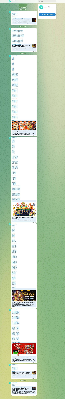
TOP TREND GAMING (15, 311)
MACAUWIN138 (14, 13)
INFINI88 (13, 225)
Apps (48, 17)
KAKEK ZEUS (14, 241)
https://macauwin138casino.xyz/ (18, 36)
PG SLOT (13, 139)
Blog (45, 17)
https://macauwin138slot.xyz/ (17, 40)
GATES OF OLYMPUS (15, 326)
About (43, 17)
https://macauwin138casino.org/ (18, 34)
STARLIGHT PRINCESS (16, 185)
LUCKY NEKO (14, 256)
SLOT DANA (14, 169)
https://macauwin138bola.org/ (17, 30)
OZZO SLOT (14, 272)
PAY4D (13, 57)
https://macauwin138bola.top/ (17, 31)
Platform (51, 17)
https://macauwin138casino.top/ (18, 35)
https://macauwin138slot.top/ (17, 39)
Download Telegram (47, 14)
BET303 (13, 14)
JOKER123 (14, 17)
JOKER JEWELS (15, 155)
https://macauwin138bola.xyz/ (17, 32)
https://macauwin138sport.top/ (17, 42)
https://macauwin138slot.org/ (17, 37)
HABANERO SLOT (15, 73)
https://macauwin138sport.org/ (17, 41)
